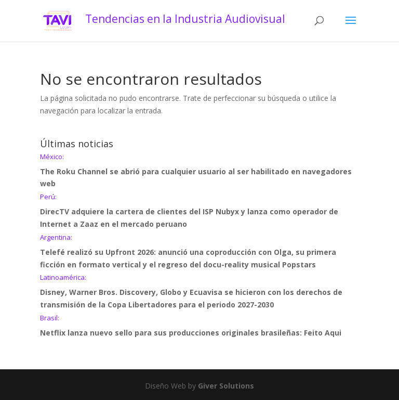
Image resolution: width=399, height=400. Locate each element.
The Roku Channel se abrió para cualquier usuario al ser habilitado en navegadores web (199, 171)
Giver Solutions (226, 386)
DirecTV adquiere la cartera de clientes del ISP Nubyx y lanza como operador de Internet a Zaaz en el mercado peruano (199, 211)
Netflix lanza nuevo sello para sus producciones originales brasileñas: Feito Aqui (199, 326)
